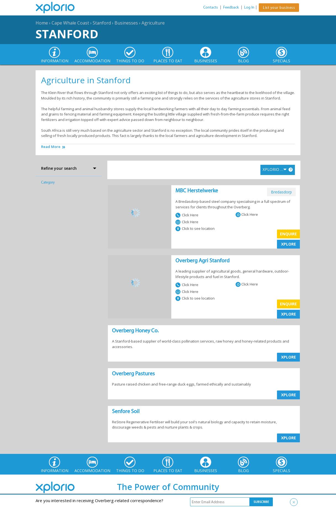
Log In (249, 7)
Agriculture (153, 23)
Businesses (126, 23)
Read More (50, 146)
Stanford (102, 23)
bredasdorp (281, 192)
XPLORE (288, 244)
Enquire (288, 233)
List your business (279, 7)
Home (42, 23)
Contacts (210, 7)
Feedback (231, 7)
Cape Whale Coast (70, 23)
